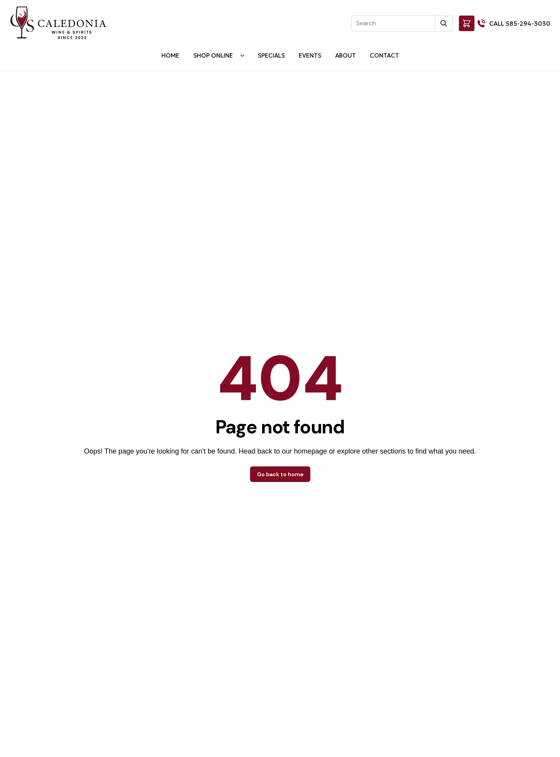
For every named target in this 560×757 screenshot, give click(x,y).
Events (310, 55)
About (345, 55)
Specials (271, 55)
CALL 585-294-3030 (519, 23)
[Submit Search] (444, 23)
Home (170, 55)
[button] (466, 23)
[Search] (393, 23)
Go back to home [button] (280, 474)
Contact (384, 55)
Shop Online (213, 55)
